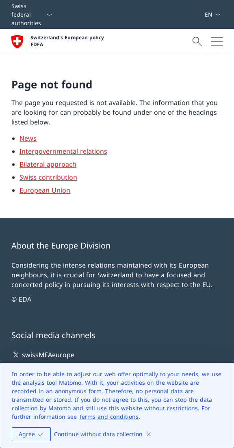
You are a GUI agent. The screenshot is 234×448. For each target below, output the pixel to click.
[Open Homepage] (58, 42)
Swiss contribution (48, 177)
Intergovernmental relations (63, 151)
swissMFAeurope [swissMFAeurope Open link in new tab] (42, 354)
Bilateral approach (48, 164)
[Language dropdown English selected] (213, 14)
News (28, 138)
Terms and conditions (109, 416)
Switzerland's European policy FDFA (68, 41)
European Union (45, 190)
